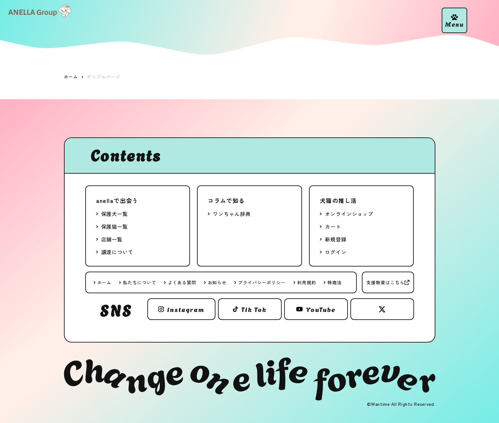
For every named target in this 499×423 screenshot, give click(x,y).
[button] (454, 20)
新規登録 (336, 239)
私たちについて (139, 282)
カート (333, 226)
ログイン (336, 252)
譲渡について (117, 252)
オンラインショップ (349, 214)
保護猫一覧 (114, 226)
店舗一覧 (112, 239)
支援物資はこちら (385, 282)
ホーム (104, 282)
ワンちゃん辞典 (232, 214)
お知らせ (217, 282)
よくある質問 (182, 282)
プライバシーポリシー (261, 282)
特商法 (334, 282)
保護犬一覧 (114, 214)
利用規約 (306, 282)
